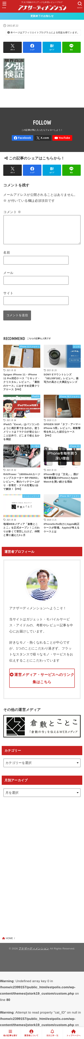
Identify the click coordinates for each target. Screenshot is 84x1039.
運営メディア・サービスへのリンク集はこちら (44, 683)
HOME (9, 943)
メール (8, 277)
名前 (6, 257)
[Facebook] (22, 138)
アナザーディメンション (34, 953)
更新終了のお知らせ (42, 16)
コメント (12, 212)
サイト (8, 298)
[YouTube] (62, 138)
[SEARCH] (79, 5)
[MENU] (4, 5)
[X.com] (42, 138)
